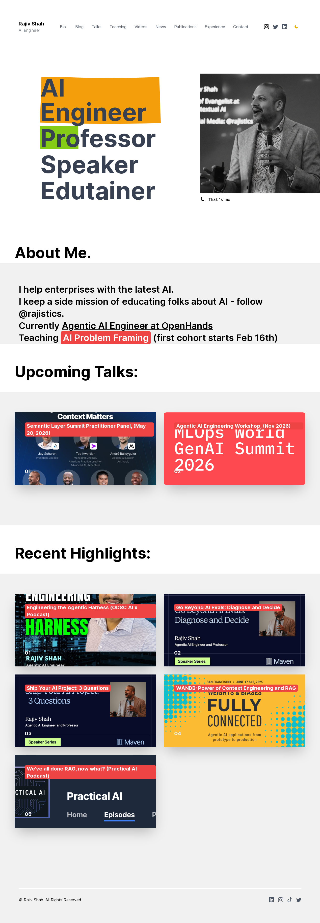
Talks (96, 26)
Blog (79, 26)
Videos (141, 26)
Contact (240, 26)
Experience (215, 26)
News (160, 26)
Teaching (118, 26)
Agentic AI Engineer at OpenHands (137, 325)
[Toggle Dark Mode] (296, 27)
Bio (63, 26)
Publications (185, 26)
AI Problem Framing (106, 337)
